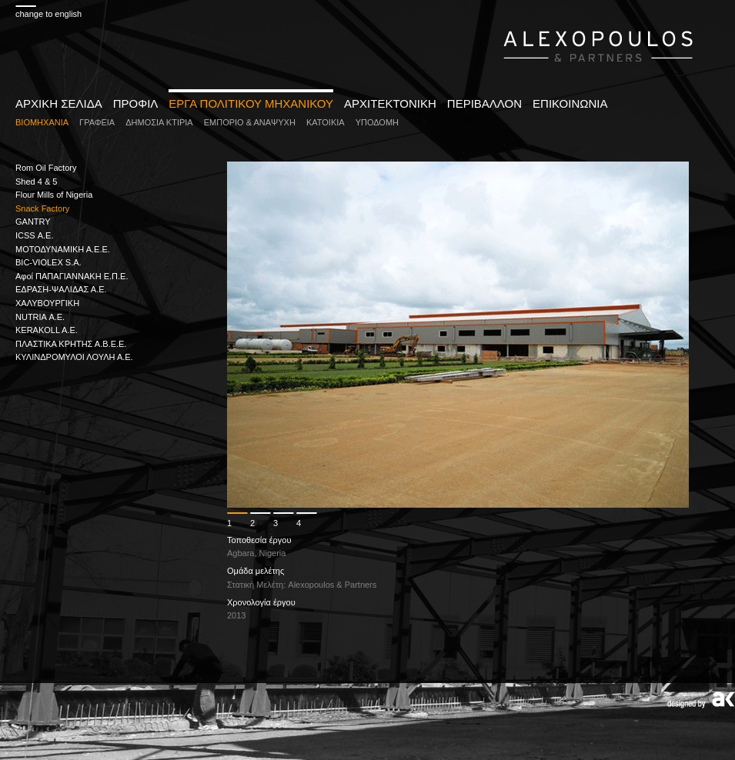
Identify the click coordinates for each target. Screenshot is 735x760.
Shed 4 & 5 (36, 181)
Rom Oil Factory (45, 167)
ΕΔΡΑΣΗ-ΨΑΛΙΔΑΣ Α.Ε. (61, 289)
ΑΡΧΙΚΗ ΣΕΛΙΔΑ (58, 103)
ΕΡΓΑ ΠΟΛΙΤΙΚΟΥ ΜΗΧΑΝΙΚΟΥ (251, 103)
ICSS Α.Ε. (34, 235)
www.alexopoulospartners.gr (598, 44)
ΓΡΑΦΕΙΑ (97, 122)
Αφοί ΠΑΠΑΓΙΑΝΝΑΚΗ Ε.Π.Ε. (71, 276)
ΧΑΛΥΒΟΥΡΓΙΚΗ (47, 303)
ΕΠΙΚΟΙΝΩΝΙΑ (570, 103)
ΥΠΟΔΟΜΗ (377, 122)
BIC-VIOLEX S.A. (48, 262)
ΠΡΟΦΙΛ (136, 103)
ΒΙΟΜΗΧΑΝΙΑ (41, 122)
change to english (48, 13)
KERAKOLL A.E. (46, 330)
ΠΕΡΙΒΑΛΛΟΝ (484, 103)
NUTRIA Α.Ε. (40, 317)
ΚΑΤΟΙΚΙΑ (325, 122)
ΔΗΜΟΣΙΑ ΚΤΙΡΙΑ (159, 122)
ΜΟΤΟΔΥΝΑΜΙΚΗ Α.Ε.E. (62, 249)
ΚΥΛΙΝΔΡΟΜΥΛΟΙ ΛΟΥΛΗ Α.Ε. (74, 357)
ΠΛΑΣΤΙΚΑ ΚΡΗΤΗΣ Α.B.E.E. (70, 343)
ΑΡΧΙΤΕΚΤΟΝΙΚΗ (390, 103)
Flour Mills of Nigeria (53, 194)
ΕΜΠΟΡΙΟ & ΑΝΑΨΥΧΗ (250, 122)
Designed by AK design (701, 700)
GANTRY (33, 221)
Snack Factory (42, 208)
